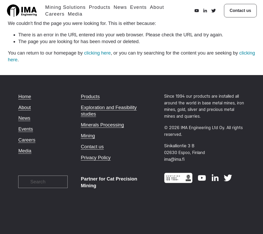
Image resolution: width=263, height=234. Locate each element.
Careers (56, 15)
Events (140, 8)
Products (101, 8)
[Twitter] (211, 11)
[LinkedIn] (203, 11)
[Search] (42, 182)
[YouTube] (195, 11)
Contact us (238, 11)
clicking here (97, 53)
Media (76, 15)
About (159, 8)
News (122, 8)
